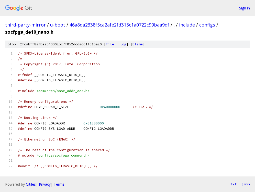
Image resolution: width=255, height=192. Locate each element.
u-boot (57, 25)
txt (233, 184)
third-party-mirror (25, 25)
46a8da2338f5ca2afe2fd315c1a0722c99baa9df (119, 25)
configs (207, 25)
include (187, 25)
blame (137, 44)
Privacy (45, 184)
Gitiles (31, 184)
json (246, 184)
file (110, 44)
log (123, 44)
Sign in (244, 8)
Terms (59, 184)
